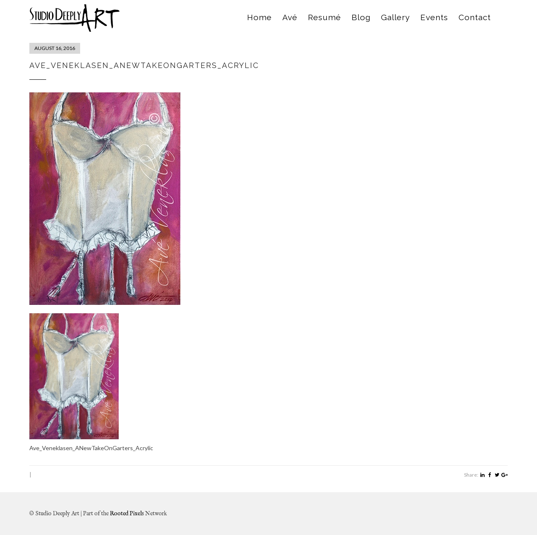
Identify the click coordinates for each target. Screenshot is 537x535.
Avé (289, 17)
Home (259, 17)
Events (434, 17)
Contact (475, 17)
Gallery (395, 17)
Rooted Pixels (127, 513)
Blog (361, 17)
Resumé (324, 17)
